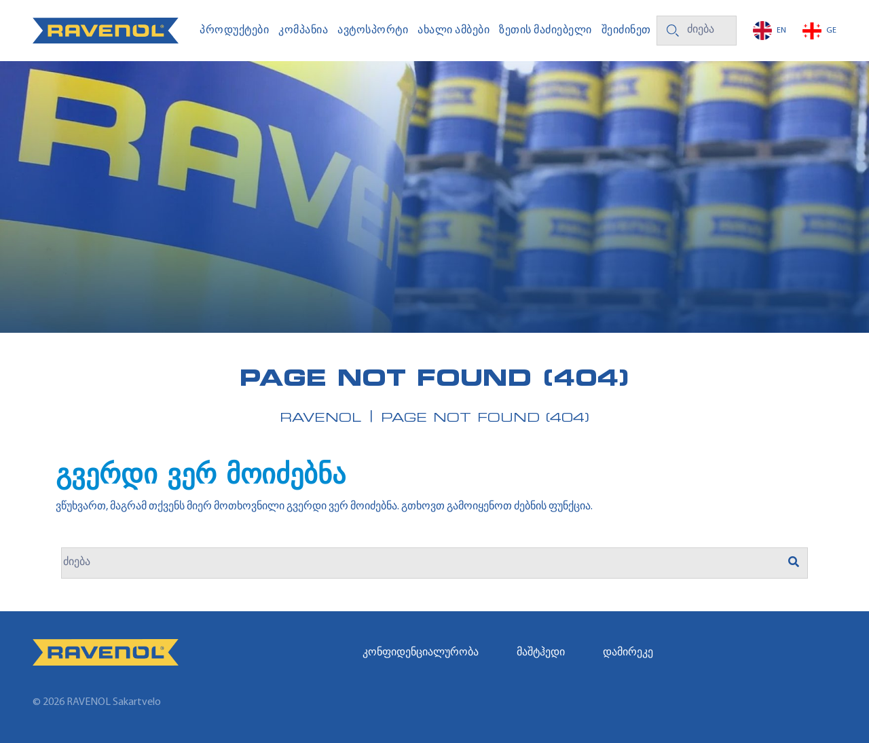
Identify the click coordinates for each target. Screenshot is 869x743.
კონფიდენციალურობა (421, 652)
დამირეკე (628, 652)
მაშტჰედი (541, 652)
